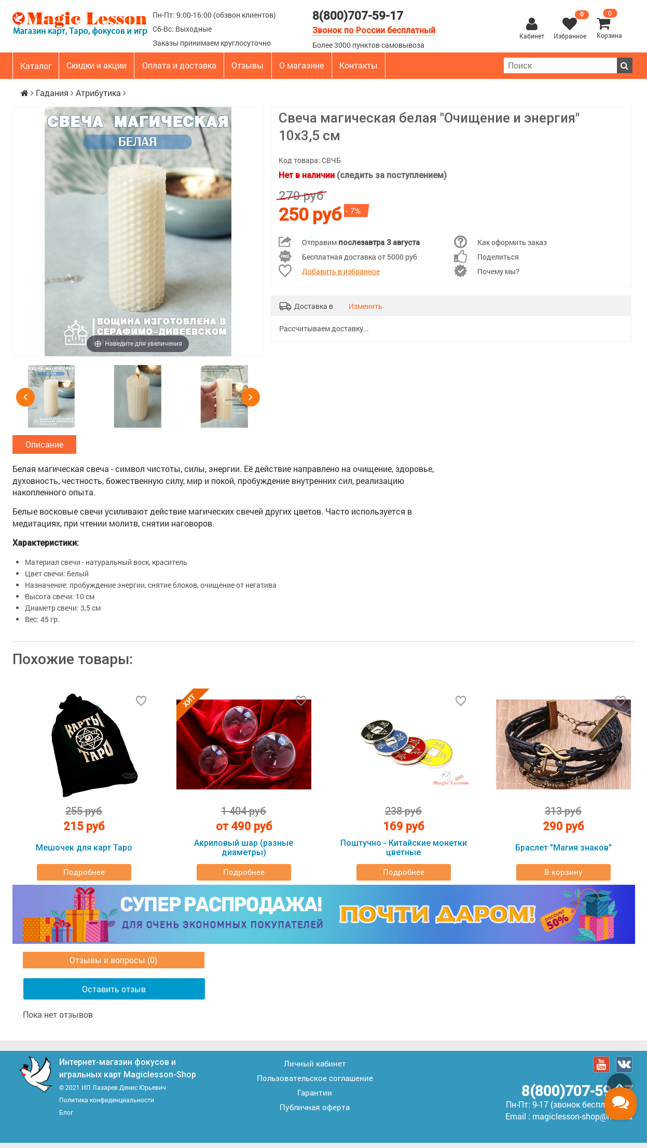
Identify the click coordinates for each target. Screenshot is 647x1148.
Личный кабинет (315, 1068)
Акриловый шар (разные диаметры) (243, 852)
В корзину (563, 877)
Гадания (52, 92)
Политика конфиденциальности (106, 1105)
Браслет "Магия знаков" (563, 853)
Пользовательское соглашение (315, 1083)
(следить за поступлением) (392, 175)
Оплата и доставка (179, 65)
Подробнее (84, 877)
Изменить (365, 306)
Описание (44, 446)
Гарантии (314, 1097)
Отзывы (247, 65)
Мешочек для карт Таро (84, 853)
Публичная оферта (315, 1112)
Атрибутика (98, 92)
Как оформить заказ (512, 242)
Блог (66, 1117)
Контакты (358, 65)
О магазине (301, 65)
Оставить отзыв (114, 994)
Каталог (36, 65)
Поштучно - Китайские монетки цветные (403, 852)
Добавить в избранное (341, 271)
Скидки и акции (96, 65)
